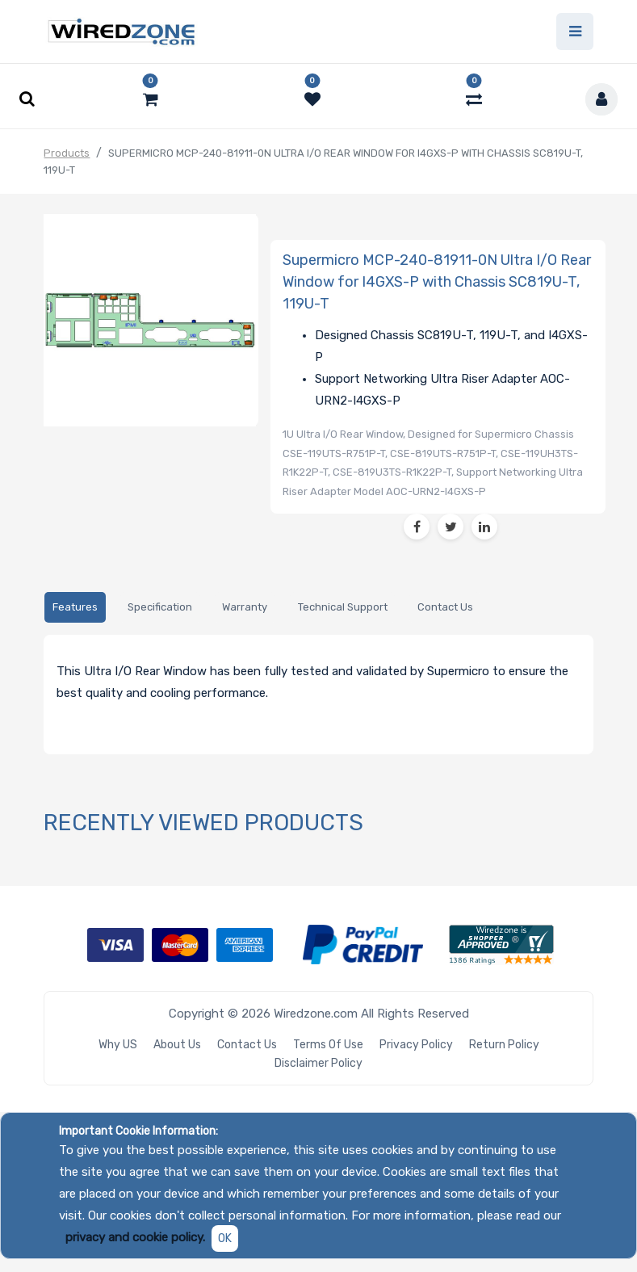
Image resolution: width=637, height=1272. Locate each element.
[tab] (74, 607)
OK (225, 1238)
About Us (177, 1045)
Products (67, 153)
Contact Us (247, 1045)
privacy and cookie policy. (135, 1237)
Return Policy (504, 1045)
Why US (117, 1045)
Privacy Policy (416, 1045)
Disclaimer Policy (318, 1063)
